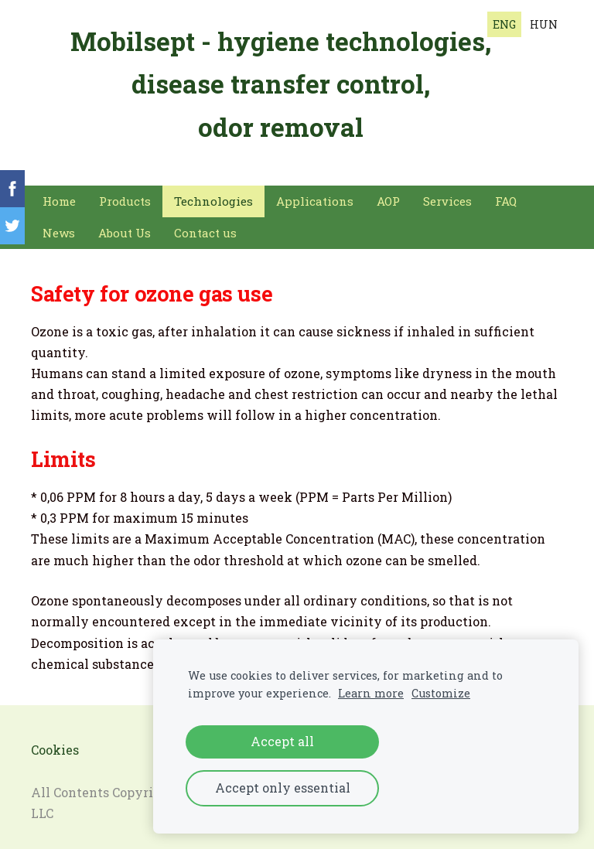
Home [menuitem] (59, 195)
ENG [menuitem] (504, 24)
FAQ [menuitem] (506, 195)
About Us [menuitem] (124, 226)
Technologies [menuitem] (213, 195)
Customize (440, 693)
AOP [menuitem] (388, 195)
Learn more (371, 693)
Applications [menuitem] (314, 195)
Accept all (282, 741)
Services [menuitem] (447, 195)
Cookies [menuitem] (55, 743)
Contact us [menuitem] (205, 226)
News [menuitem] (59, 226)
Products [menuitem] (125, 195)
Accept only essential (282, 787)
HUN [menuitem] (544, 24)
